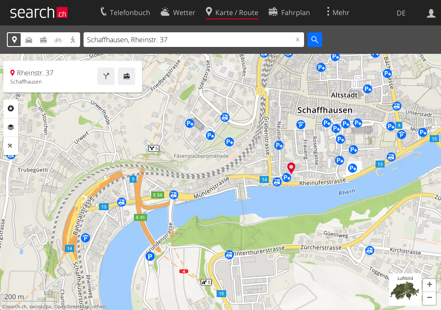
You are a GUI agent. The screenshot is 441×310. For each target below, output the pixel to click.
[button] (429, 285)
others (99, 307)
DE (401, 13)
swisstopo (40, 307)
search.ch (16, 307)
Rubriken (10, 108)
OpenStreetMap (72, 307)
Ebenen (10, 127)
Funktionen (10, 146)
